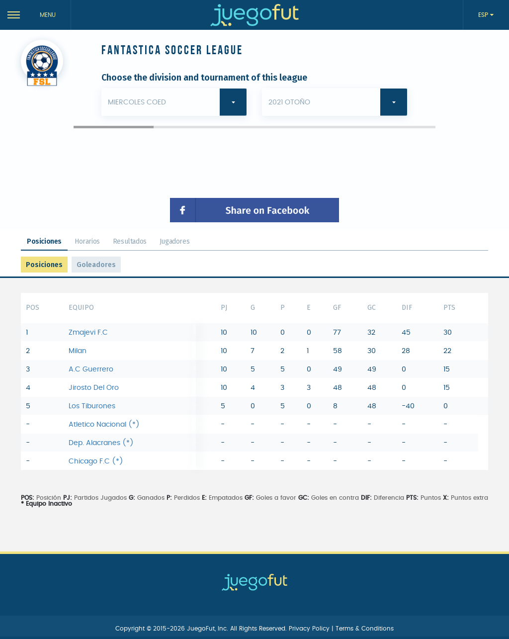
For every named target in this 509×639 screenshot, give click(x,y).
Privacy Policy (310, 629)
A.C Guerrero (91, 369)
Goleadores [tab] (96, 265)
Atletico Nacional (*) (104, 424)
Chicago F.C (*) (96, 461)
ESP (484, 15)
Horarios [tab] (87, 241)
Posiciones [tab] (44, 241)
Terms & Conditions (365, 629)
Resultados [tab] (130, 241)
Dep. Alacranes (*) (101, 443)
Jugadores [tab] (174, 241)
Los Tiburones (92, 406)
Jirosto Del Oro (94, 387)
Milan (77, 351)
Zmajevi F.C (88, 332)
